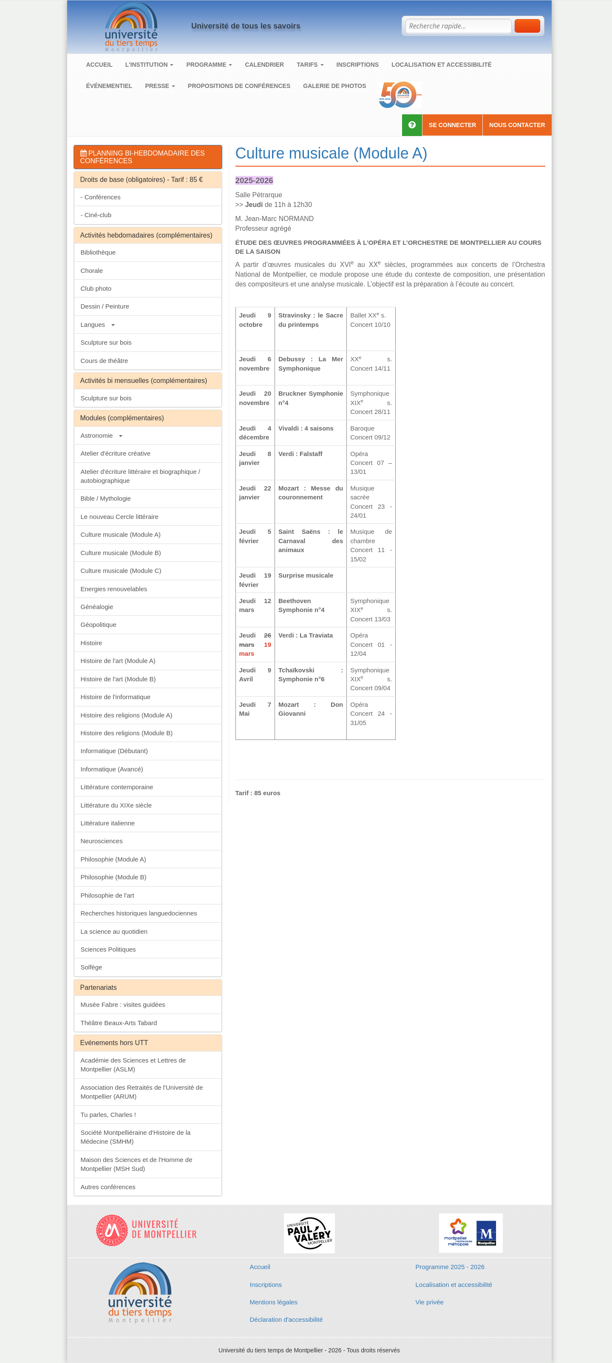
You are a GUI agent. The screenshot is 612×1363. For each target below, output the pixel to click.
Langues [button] (98, 324)
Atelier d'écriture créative (116, 453)
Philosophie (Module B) (114, 877)
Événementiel (109, 85)
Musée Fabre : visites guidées (123, 1004)
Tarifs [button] (310, 64)
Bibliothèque (98, 252)
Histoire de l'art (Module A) (118, 660)
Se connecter (452, 125)
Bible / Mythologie (106, 498)
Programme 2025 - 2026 (450, 1266)
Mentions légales (274, 1302)
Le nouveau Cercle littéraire (120, 516)
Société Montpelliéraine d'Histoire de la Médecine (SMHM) (136, 1137)
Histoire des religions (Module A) (127, 715)
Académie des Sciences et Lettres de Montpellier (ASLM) (133, 1065)
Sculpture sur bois (106, 342)
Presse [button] (160, 85)
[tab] (148, 157)
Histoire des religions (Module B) (127, 733)
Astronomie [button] (101, 435)
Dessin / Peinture (105, 306)
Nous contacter (517, 125)
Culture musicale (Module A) (121, 534)
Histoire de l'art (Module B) (118, 679)
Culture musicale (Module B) (121, 552)
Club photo (96, 288)
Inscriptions (358, 64)
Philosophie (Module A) (113, 859)
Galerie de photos (334, 85)
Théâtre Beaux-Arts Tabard (119, 1022)
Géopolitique (98, 624)
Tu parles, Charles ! (108, 1114)
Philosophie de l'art (107, 895)
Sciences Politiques (108, 949)
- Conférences (101, 197)
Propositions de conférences (239, 85)
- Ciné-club (96, 214)
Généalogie (97, 606)
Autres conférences (108, 1186)
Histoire (91, 642)
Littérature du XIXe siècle (116, 805)
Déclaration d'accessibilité (286, 1319)
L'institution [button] (149, 64)
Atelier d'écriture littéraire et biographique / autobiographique (140, 476)
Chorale (92, 270)
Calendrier (264, 64)
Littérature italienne (108, 823)
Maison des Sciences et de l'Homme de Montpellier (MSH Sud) (137, 1164)
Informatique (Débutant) (114, 750)
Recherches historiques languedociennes (139, 913)
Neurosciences (102, 840)
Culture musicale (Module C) (121, 570)
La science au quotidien (114, 931)
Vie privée (430, 1302)
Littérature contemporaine (117, 787)
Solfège (91, 967)
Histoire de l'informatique (116, 696)
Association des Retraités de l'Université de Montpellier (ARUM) (142, 1092)
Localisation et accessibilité (441, 64)
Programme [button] (209, 64)
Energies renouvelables (114, 588)
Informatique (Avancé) (112, 769)
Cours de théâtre (104, 360)
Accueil (99, 64)
